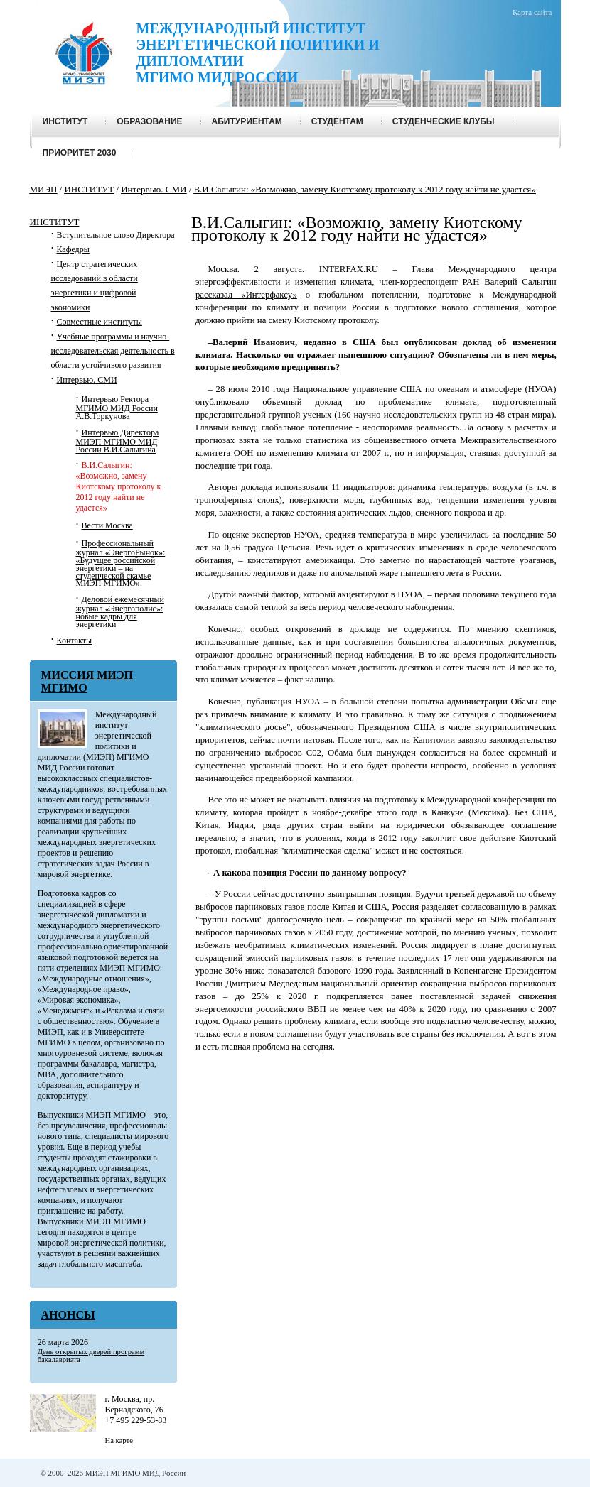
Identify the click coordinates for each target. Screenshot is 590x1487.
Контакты (74, 641)
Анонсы (68, 1315)
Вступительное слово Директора (116, 235)
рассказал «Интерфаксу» (246, 295)
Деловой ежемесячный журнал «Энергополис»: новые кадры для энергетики (120, 611)
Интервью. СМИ (87, 380)
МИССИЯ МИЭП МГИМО (87, 681)
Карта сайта (532, 12)
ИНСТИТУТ (55, 222)
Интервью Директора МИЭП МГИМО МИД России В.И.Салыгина (117, 440)
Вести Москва (107, 525)
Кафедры (73, 249)
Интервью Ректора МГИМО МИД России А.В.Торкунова (117, 407)
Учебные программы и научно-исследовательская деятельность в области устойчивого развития (113, 351)
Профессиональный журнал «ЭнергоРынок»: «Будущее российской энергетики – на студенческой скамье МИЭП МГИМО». (121, 563)
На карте (119, 1440)
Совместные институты (99, 322)
